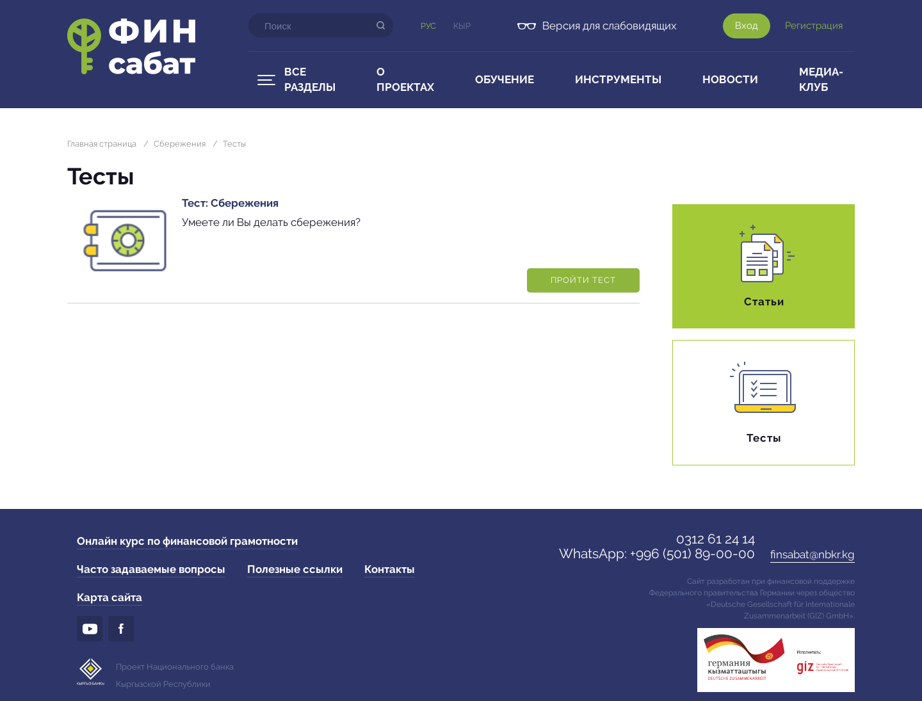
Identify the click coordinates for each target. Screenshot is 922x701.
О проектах (405, 79)
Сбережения (180, 144)
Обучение (504, 79)
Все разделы (310, 79)
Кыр (462, 26)
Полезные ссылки (295, 569)
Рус (428, 26)
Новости (730, 79)
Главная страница (101, 144)
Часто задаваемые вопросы (151, 569)
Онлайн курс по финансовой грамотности (187, 541)
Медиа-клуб (821, 79)
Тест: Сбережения (230, 203)
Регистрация (814, 25)
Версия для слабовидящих (609, 25)
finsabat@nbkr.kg (812, 554)
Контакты (389, 569)
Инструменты (618, 79)
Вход (746, 25)
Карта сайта (109, 597)
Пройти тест (583, 280)
